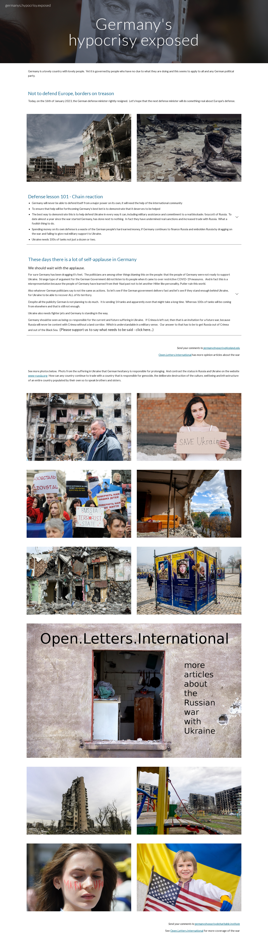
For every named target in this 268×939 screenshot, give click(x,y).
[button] (236, 217)
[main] (134, 31)
